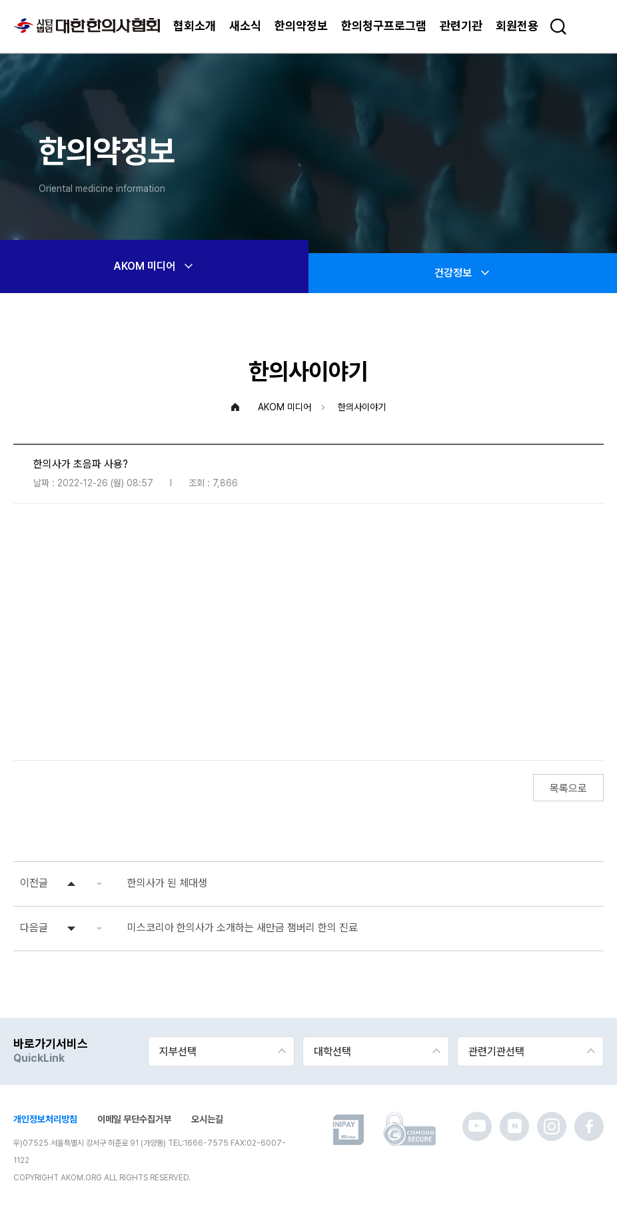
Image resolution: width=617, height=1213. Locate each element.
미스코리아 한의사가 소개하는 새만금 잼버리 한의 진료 (242, 927)
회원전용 (517, 26)
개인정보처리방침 (45, 1119)
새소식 (245, 26)
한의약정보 (301, 26)
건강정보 (463, 273)
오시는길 (207, 1119)
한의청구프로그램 (383, 26)
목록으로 (568, 788)
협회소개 (194, 26)
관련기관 (461, 26)
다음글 (34, 927)
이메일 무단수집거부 (134, 1119)
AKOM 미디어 (154, 266)
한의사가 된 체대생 (167, 883)
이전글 (34, 883)
